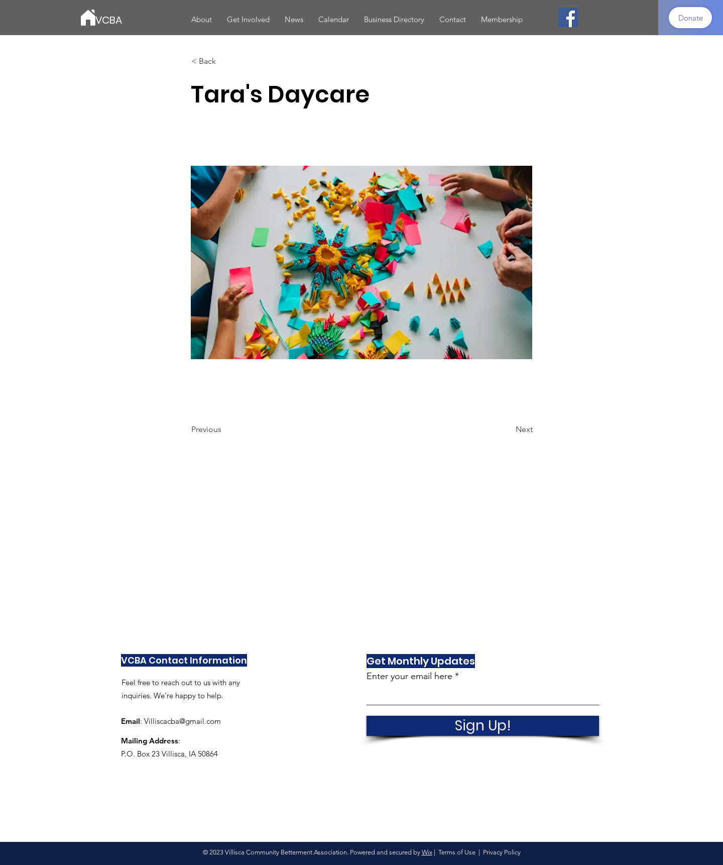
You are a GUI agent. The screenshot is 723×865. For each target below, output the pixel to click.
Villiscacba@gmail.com (182, 721)
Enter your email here (409, 676)
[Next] (508, 429)
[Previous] (224, 429)
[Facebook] (568, 17)
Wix (427, 852)
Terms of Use (456, 852)
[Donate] (690, 17)
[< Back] (224, 61)
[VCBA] (140, 20)
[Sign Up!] (483, 726)
